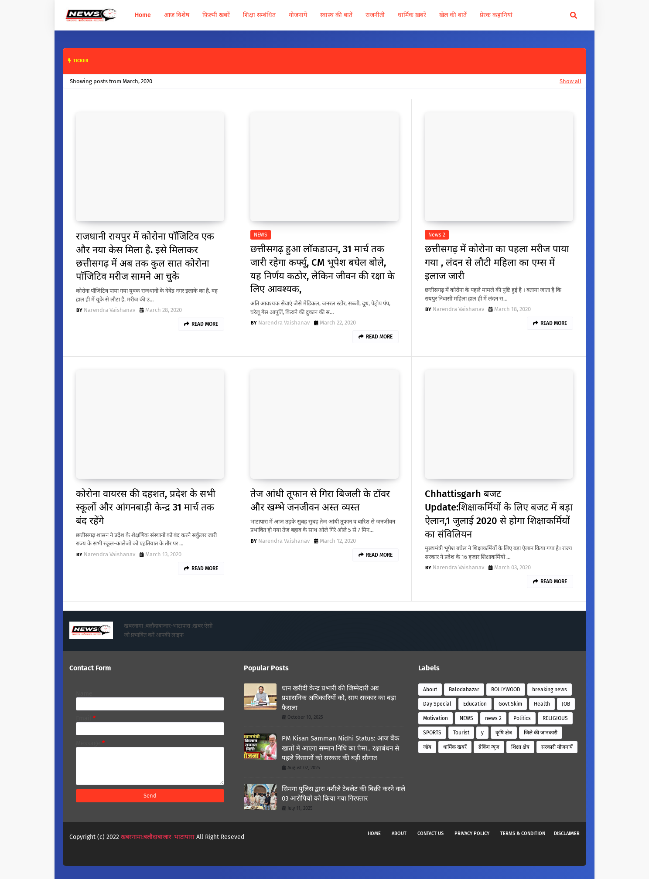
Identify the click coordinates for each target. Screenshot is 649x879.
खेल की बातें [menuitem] (453, 15)
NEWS (260, 235)
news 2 (436, 235)
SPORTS (432, 733)
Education (475, 704)
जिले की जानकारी (540, 733)
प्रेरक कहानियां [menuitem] (496, 15)
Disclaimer (567, 833)
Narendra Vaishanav (109, 310)
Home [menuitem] (143, 15)
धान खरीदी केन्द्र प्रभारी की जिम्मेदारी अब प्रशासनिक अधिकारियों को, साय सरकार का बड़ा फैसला (339, 698)
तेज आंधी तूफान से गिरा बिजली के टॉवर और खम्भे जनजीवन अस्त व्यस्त (320, 500)
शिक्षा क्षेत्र (520, 747)
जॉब (427, 747)
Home (374, 833)
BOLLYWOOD (505, 689)
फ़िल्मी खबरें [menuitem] (216, 15)
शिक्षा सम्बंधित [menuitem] (259, 15)
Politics (522, 718)
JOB (566, 704)
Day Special (437, 704)
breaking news (549, 689)
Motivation (435, 718)
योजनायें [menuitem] (298, 15)
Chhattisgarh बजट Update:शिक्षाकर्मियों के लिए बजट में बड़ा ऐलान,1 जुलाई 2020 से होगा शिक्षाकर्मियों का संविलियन (499, 514)
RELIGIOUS (555, 718)
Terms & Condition (522, 833)
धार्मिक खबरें (455, 747)
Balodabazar (464, 689)
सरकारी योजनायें (557, 747)
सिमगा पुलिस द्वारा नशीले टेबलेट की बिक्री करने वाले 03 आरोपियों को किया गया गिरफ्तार (343, 794)
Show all (570, 81)
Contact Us (430, 833)
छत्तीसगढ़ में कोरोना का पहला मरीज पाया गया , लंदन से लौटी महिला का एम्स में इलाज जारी (497, 262)
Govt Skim (510, 704)
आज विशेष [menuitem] (176, 15)
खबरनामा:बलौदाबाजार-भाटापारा (158, 837)
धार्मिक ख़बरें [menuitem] (412, 15)
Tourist (461, 733)
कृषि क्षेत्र (503, 733)
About (430, 689)
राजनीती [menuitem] (375, 15)
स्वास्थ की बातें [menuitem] (336, 15)
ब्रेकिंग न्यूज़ (488, 747)
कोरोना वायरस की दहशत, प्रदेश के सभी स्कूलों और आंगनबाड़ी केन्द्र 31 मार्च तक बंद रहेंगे (145, 507)
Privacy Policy (471, 833)
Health (542, 704)
